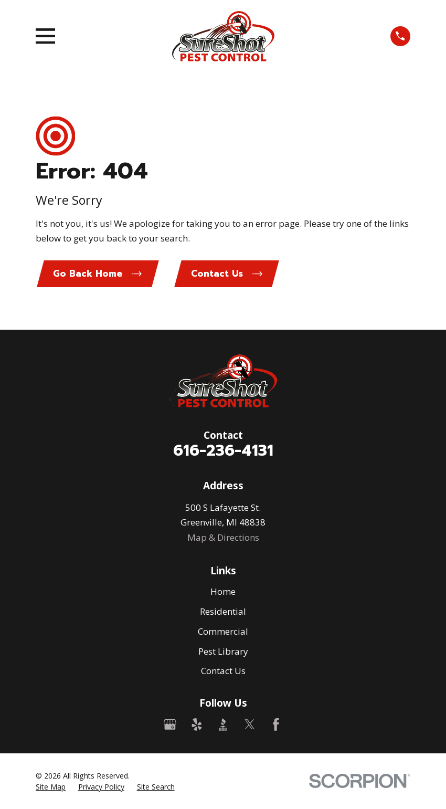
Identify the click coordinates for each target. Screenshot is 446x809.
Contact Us (223, 672)
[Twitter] (249, 725)
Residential (223, 612)
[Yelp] (196, 725)
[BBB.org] (223, 725)
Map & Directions (223, 538)
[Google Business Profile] (170, 725)
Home (223, 592)
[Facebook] (276, 725)
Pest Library (223, 652)
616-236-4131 (223, 451)
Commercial (223, 632)
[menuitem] (51, 788)
